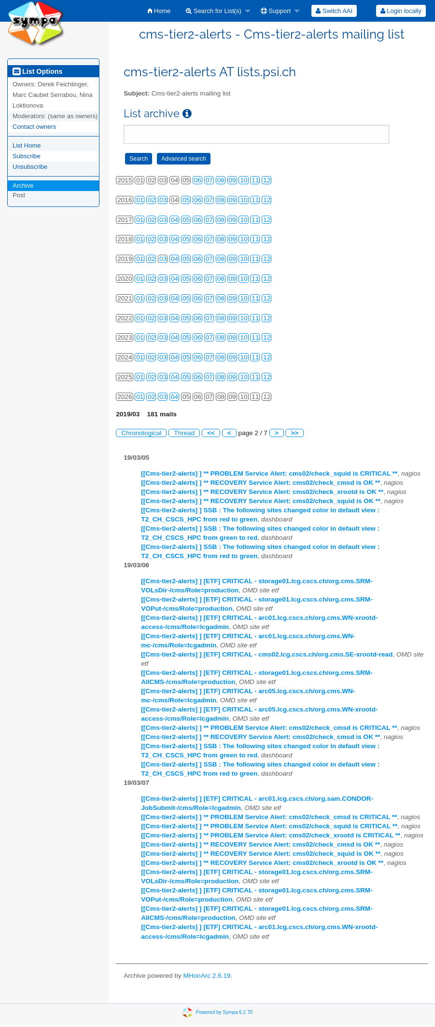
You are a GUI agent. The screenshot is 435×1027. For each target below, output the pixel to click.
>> (294, 433)
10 (243, 180)
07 (209, 180)
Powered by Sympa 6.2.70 (224, 1011)
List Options (37, 71)
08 (221, 180)
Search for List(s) (213, 10)
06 (197, 180)
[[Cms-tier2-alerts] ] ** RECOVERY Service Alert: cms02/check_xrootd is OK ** (262, 491)
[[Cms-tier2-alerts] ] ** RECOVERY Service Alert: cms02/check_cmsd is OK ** (260, 482)
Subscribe (27, 156)
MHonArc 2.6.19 (206, 975)
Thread (184, 433)
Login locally (400, 10)
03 (163, 200)
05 (186, 200)
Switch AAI (334, 10)
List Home (27, 145)
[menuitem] (159, 11)
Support (276, 10)
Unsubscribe (30, 166)
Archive (23, 185)
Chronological (141, 433)
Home (159, 10)
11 (255, 180)
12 (266, 180)
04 (174, 219)
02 (151, 200)
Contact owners (34, 126)
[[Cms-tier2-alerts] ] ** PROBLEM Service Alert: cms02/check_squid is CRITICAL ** (269, 473)
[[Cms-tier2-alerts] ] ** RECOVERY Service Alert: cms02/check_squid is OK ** (260, 501)
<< (211, 433)
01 (139, 200)
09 (232, 180)
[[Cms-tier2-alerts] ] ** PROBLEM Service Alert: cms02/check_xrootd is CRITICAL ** (270, 835)
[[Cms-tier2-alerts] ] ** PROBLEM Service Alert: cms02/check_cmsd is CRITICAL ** (269, 727)
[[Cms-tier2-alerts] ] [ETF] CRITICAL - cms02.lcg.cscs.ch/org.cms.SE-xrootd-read (267, 654)
